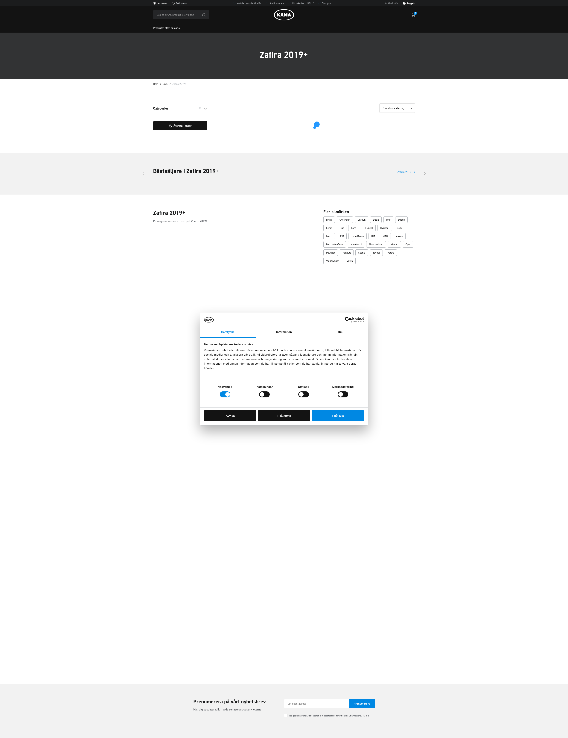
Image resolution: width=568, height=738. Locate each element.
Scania (361, 252)
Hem (155, 84)
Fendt (329, 228)
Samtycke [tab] (227, 332)
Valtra (390, 252)
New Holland (376, 244)
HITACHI (368, 228)
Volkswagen (332, 261)
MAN (385, 236)
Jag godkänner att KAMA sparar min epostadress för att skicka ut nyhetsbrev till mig (329, 715)
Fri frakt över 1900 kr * (303, 3)
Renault (346, 252)
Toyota (376, 252)
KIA (373, 236)
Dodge (401, 220)
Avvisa (230, 415)
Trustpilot (326, 3)
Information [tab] (284, 332)
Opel (165, 84)
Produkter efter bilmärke (167, 28)
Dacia (376, 220)
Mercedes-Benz (334, 244)
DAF (388, 220)
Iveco (329, 236)
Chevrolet (344, 220)
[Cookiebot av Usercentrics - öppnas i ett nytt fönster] (347, 319)
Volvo (350, 261)
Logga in (409, 3)
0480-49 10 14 (391, 3)
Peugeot (330, 252)
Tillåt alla (338, 415)
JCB (341, 236)
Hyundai (384, 228)
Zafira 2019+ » (406, 172)
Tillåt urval (284, 415)
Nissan (394, 244)
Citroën (362, 220)
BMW (329, 220)
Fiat (342, 228)
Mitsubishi (356, 244)
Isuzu (399, 228)
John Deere (357, 236)
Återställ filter (180, 126)
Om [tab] (340, 332)
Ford (353, 228)
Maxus (399, 236)
